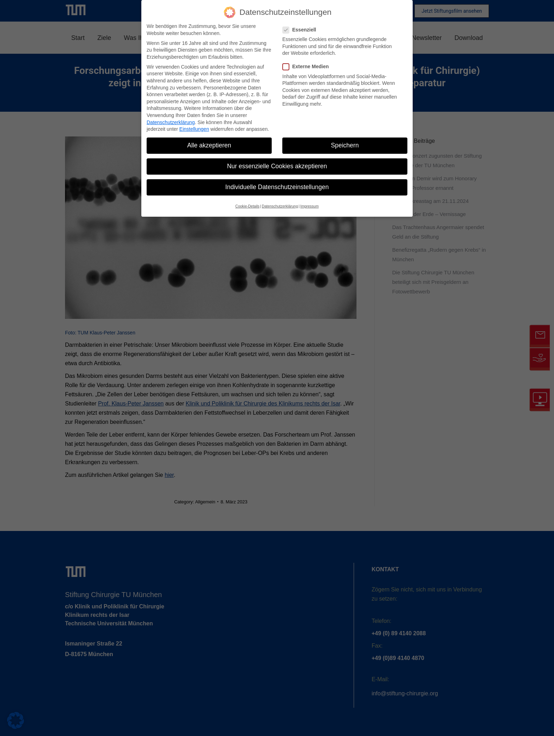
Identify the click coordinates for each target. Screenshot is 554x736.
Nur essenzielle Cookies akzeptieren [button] (277, 166)
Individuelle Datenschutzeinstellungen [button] (277, 187)
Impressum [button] (309, 206)
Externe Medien (307, 66)
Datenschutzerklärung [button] (280, 206)
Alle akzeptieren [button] (209, 145)
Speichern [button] (345, 145)
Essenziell (301, 30)
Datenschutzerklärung (171, 122)
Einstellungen (194, 129)
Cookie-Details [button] (247, 206)
